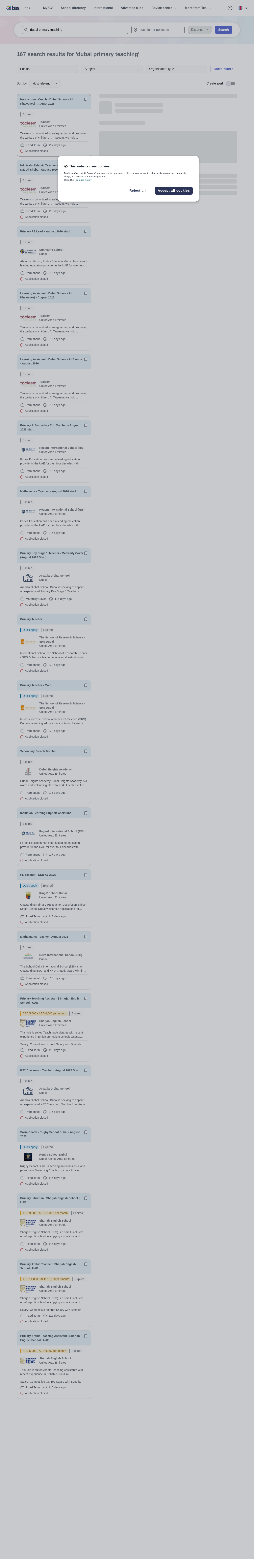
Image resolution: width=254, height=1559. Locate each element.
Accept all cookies (174, 190)
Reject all (137, 190)
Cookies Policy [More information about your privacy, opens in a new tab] (83, 180)
